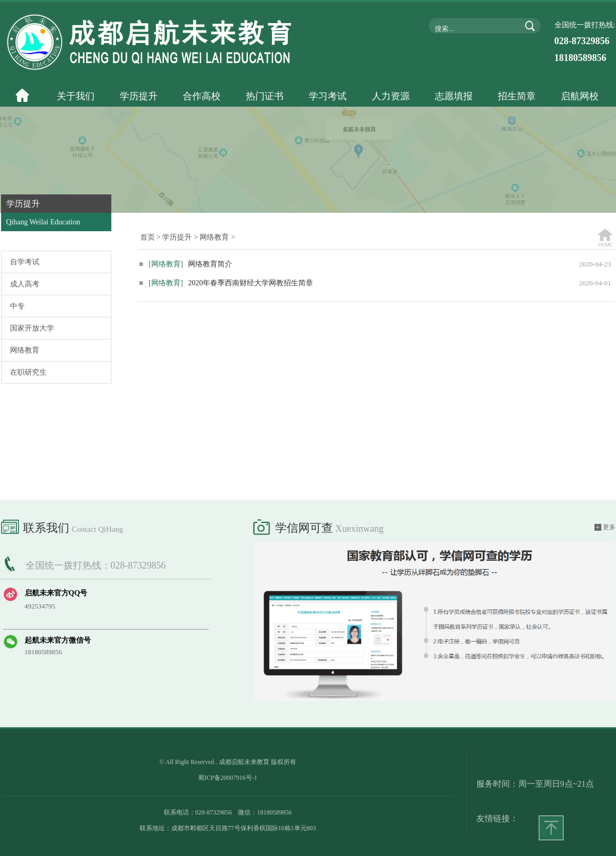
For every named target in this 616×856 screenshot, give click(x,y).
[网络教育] (166, 264)
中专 (17, 306)
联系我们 (62, 526)
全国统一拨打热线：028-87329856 (96, 565)
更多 (604, 527)
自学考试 (24, 262)
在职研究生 (28, 372)
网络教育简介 (186, 264)
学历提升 (177, 237)
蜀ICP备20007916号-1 (227, 777)
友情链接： (497, 818)
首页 (147, 237)
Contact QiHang (97, 529)
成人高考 (24, 284)
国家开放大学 (32, 328)
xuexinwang (360, 528)
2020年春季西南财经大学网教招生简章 (226, 283)
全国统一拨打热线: (585, 42)
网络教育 (24, 350)
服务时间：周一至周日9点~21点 (535, 783)
